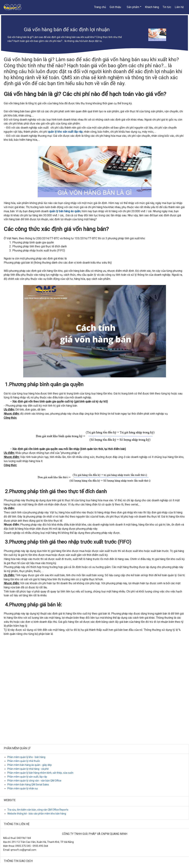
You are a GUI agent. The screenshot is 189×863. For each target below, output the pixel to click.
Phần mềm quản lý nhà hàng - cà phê (28, 768)
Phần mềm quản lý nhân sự (22, 788)
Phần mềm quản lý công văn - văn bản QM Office (34, 780)
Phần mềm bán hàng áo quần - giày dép (29, 764)
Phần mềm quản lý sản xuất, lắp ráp (27, 776)
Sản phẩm (133, 7)
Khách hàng (152, 7)
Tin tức (167, 7)
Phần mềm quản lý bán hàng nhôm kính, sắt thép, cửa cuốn (40, 772)
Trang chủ (100, 7)
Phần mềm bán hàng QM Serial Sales (28, 784)
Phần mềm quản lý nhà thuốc (23, 761)
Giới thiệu (115, 7)
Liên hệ (179, 7)
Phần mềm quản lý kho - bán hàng (26, 757)
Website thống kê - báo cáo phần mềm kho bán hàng (36, 813)
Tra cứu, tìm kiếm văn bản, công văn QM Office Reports (37, 809)
